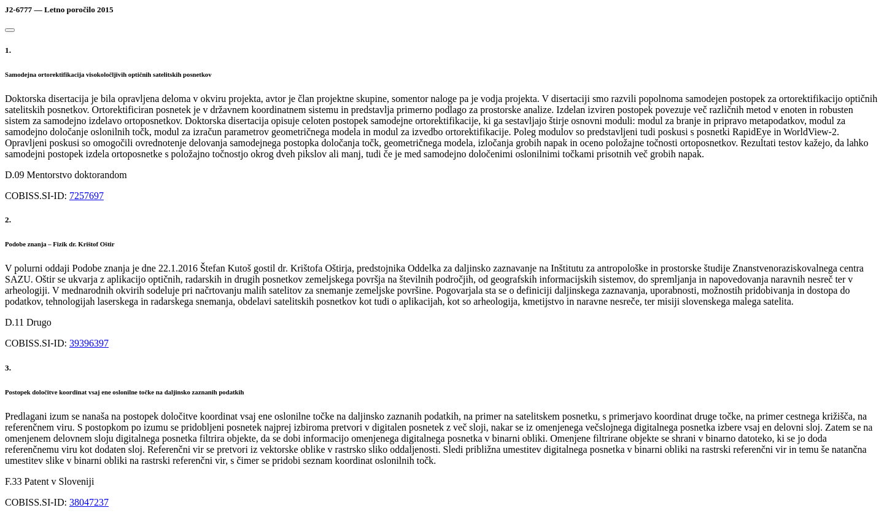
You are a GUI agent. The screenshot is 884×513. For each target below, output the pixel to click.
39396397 (89, 343)
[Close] (10, 30)
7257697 (86, 195)
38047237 (89, 502)
